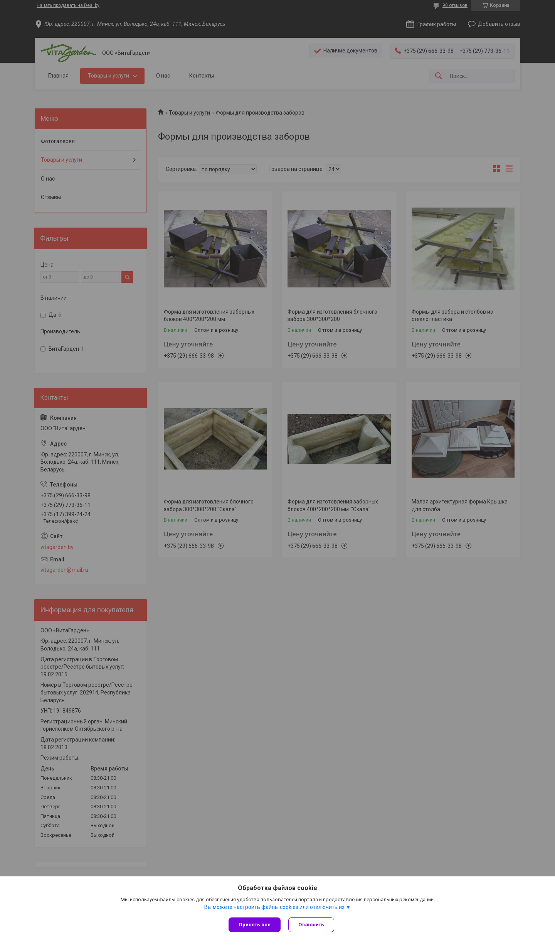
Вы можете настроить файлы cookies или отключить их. (275, 907)
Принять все (255, 924)
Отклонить (311, 924)
